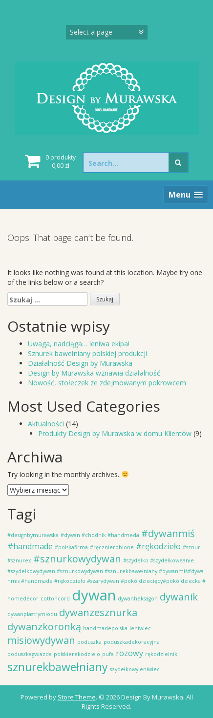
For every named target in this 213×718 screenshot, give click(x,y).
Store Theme (77, 697)
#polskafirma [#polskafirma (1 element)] (71, 547)
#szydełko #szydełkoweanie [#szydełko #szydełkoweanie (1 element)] (158, 560)
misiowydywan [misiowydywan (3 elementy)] (41, 640)
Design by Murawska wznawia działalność (94, 373)
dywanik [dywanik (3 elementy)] (179, 596)
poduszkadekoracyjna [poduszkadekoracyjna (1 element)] (132, 641)
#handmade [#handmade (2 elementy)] (30, 546)
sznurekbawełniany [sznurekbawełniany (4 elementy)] (57, 667)
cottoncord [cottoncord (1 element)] (55, 598)
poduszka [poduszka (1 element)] (89, 641)
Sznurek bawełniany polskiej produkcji (87, 353)
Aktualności (46, 423)
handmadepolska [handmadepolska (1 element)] (105, 628)
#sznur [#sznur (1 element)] (191, 547)
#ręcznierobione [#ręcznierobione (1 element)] (112, 547)
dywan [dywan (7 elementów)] (94, 595)
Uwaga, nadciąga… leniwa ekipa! (78, 343)
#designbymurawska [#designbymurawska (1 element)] (33, 535)
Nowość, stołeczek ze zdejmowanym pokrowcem (107, 382)
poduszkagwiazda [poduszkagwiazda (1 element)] (29, 654)
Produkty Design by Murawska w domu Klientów (115, 433)
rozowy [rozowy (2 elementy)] (129, 653)
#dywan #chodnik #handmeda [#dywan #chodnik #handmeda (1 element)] (100, 535)
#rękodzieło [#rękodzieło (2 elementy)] (158, 546)
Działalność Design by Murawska (80, 363)
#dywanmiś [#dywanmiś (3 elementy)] (168, 533)
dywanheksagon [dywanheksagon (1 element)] (138, 598)
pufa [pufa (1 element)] (108, 654)
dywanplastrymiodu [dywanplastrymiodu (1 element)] (32, 614)
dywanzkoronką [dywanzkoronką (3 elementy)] (44, 626)
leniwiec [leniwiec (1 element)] (140, 628)
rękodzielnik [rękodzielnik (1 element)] (161, 654)
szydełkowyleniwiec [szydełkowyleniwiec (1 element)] (135, 669)
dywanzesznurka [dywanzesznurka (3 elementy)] (98, 612)
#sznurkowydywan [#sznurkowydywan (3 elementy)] (77, 558)
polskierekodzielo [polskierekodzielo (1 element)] (77, 654)
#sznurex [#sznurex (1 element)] (19, 560)
